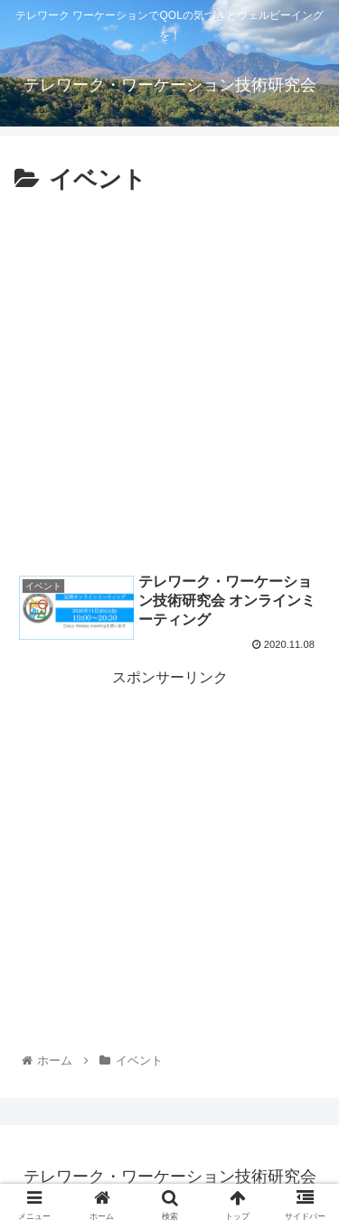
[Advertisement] (169, 379)
